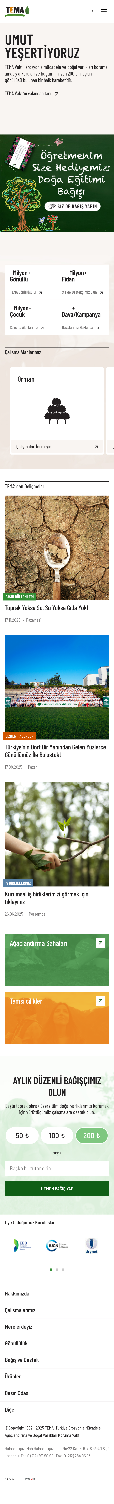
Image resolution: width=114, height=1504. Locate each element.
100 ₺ (57, 1135)
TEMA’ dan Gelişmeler (24, 486)
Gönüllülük (16, 1343)
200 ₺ (91, 1135)
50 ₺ (22, 1135)
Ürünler (13, 1376)
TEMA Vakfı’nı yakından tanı (28, 93)
